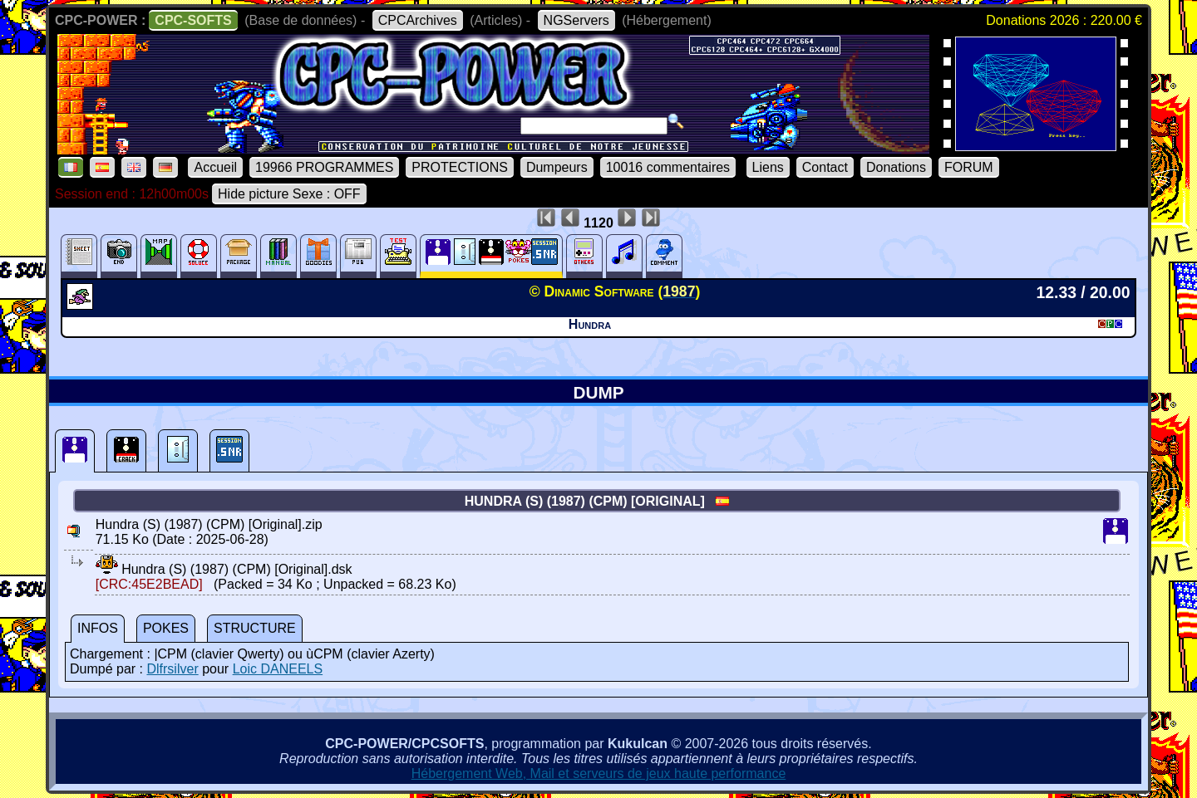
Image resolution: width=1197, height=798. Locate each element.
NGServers (576, 20)
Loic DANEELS (278, 669)
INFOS (97, 628)
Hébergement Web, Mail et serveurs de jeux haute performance (598, 773)
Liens (768, 167)
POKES (166, 628)
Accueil (215, 167)
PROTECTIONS (459, 167)
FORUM (968, 167)
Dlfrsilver (172, 669)
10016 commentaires (668, 167)
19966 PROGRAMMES (324, 167)
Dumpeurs (557, 167)
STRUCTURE (255, 628)
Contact (825, 167)
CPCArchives (417, 20)
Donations (896, 167)
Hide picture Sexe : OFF (289, 194)
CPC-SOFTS (193, 20)
